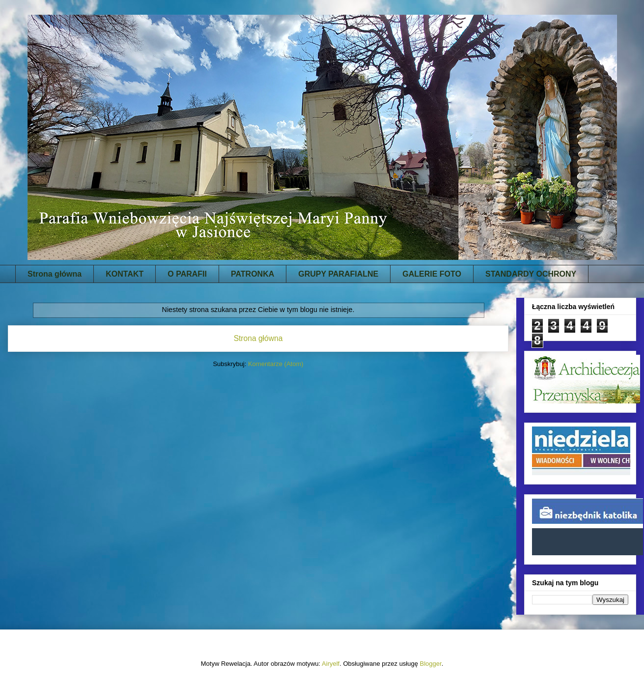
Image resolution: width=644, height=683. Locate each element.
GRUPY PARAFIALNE (338, 274)
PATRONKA (252, 274)
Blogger (431, 663)
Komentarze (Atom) (276, 364)
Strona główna (55, 274)
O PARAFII (187, 274)
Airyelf (330, 663)
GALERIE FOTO (431, 274)
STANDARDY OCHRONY (530, 274)
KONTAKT (124, 274)
